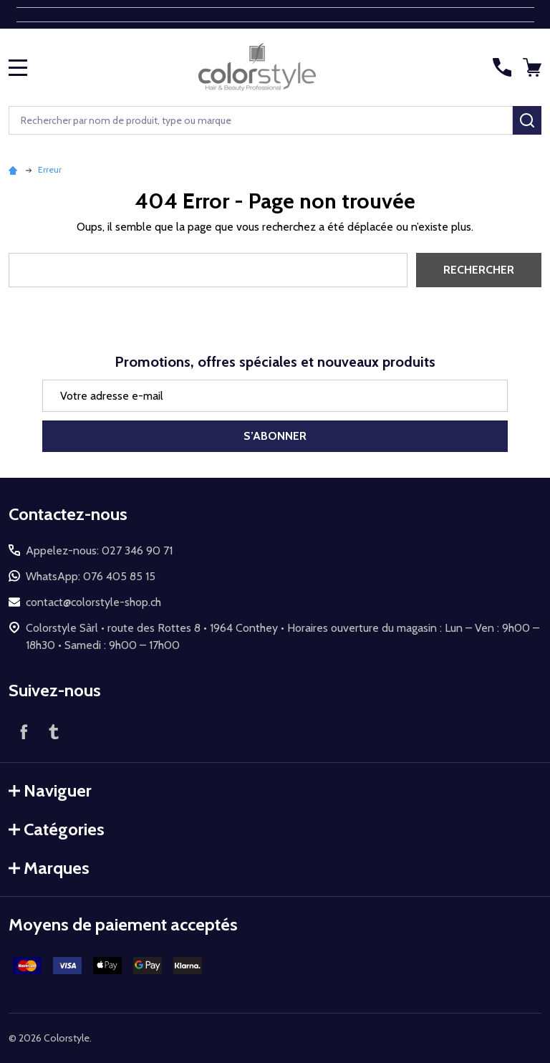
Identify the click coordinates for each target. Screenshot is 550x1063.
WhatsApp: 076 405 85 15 (90, 576)
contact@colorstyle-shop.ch (93, 602)
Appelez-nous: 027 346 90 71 (99, 550)
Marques (49, 867)
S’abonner (275, 436)
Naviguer (50, 790)
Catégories (57, 829)
